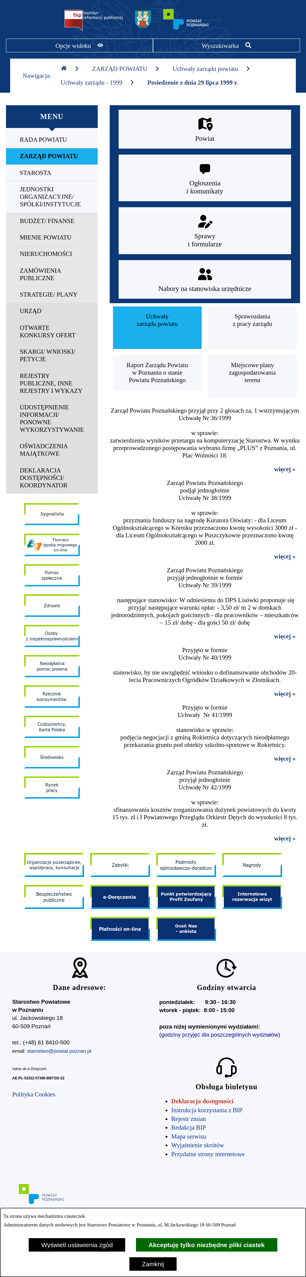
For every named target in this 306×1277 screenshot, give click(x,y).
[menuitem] (52, 140)
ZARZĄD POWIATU (126, 68)
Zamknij (153, 1264)
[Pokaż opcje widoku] (79, 45)
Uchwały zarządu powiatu (211, 68)
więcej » (285, 469)
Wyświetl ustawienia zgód (77, 1244)
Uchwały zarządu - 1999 (98, 82)
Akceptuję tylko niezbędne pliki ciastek (207, 1244)
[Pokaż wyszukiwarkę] (226, 45)
